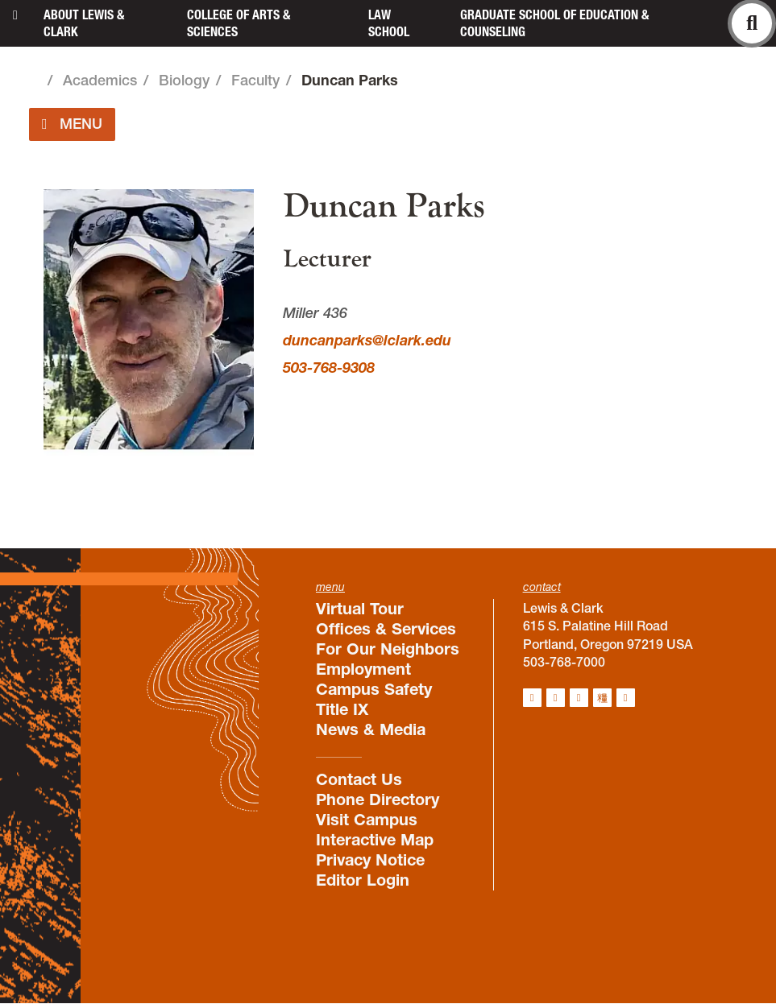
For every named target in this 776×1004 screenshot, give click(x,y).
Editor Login (362, 880)
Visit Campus (366, 819)
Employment (363, 669)
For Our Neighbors (387, 649)
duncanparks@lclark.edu (367, 340)
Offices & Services (386, 628)
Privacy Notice (370, 860)
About (84, 22)
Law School (388, 22)
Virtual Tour (360, 608)
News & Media (370, 729)
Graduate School (554, 22)
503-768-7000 (564, 662)
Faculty (255, 80)
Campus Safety (374, 689)
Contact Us (359, 779)
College (238, 22)
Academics (100, 80)
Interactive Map (375, 839)
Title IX (342, 709)
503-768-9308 (329, 367)
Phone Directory (377, 799)
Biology (184, 80)
